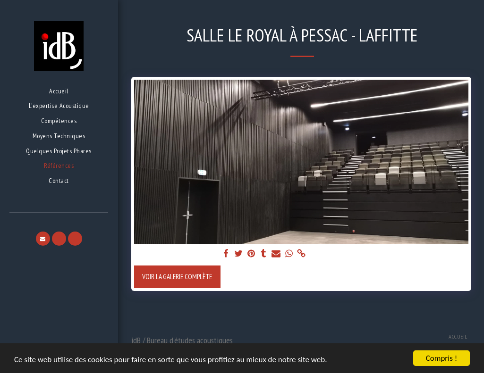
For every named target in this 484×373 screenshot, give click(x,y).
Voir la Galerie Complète (177, 276)
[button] (43, 239)
